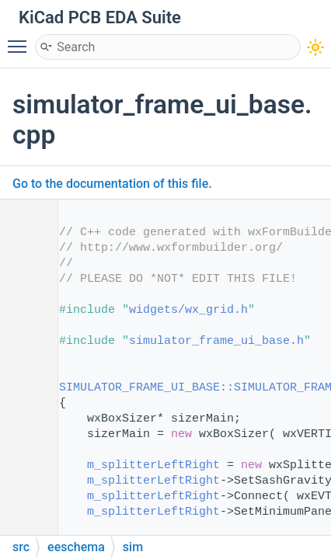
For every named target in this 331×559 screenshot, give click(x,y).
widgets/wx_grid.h (188, 310)
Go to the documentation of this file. (112, 183)
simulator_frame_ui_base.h (216, 341)
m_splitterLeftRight (153, 465)
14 (22, 387)
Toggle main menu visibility (21, 39)
